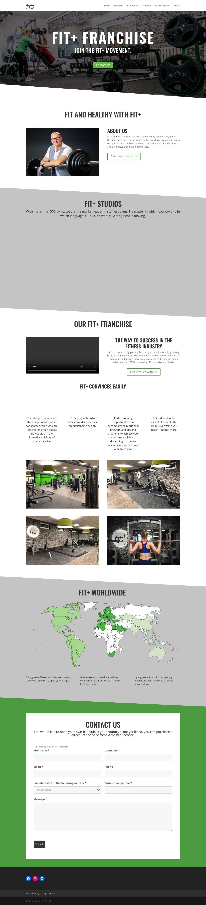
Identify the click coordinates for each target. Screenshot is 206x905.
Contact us (103, 65)
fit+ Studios (132, 6)
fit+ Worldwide (161, 6)
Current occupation (118, 783)
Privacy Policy (32, 893)
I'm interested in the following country (60, 783)
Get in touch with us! (124, 156)
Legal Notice (49, 893)
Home (107, 6)
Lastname (112, 750)
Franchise (146, 6)
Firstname (41, 750)
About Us (118, 6)
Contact (176, 6)
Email (38, 766)
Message (40, 799)
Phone (109, 766)
